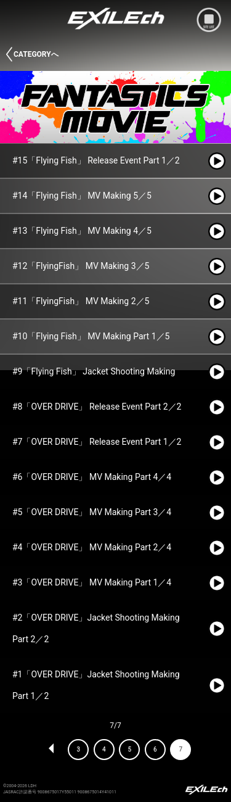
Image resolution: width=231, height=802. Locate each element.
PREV (51, 749)
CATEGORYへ (36, 54)
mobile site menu (209, 19)
